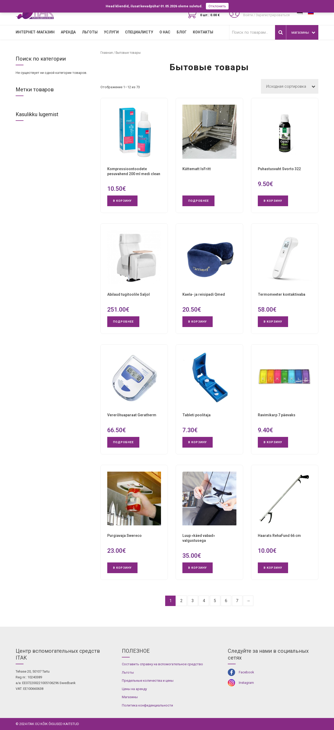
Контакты (203, 32)
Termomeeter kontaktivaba (281, 294)
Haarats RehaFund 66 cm (279, 535)
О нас (164, 32)
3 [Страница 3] (193, 600)
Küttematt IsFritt (196, 169)
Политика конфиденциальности (147, 705)
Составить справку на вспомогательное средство (162, 664)
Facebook (246, 672)
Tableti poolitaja (196, 415)
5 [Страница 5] (215, 600)
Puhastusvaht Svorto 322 (279, 169)
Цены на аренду (134, 689)
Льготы (90, 32)
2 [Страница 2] (181, 600)
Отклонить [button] (217, 6)
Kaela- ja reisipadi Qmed (203, 294)
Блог (182, 32)
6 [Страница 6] (226, 600)
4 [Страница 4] (204, 600)
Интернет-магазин (35, 32)
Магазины (130, 697)
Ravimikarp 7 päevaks (276, 415)
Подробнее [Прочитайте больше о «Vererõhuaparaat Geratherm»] (123, 442)
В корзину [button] (122, 201)
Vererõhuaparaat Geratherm (131, 415)
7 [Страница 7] (237, 600)
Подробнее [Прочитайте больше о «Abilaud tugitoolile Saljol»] (123, 321)
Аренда (68, 32)
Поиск (280, 32)
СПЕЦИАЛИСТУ (139, 32)
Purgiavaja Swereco (124, 535)
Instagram (246, 683)
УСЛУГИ (111, 32)
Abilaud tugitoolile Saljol (128, 294)
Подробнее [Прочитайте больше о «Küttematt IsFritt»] (198, 201)
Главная (106, 53)
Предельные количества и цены (148, 680)
